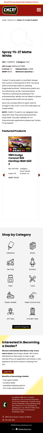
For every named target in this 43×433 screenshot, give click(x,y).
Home (4, 20)
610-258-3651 (10, 420)
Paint (28, 62)
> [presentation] (39, 175)
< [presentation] (3, 175)
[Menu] (39, 10)
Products (12, 20)
